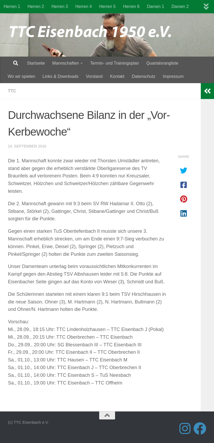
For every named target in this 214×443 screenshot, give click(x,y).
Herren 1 (12, 6)
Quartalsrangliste (162, 63)
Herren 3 (60, 6)
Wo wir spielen (21, 76)
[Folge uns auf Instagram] (185, 428)
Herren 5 (107, 6)
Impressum (173, 76)
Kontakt (117, 76)
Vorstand (94, 76)
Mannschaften (65, 63)
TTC (12, 91)
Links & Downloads (61, 76)
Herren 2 (36, 6)
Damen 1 (155, 6)
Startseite (36, 63)
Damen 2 (180, 6)
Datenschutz (143, 76)
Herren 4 (83, 6)
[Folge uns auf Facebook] (199, 428)
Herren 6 (131, 6)
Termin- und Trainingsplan (114, 63)
